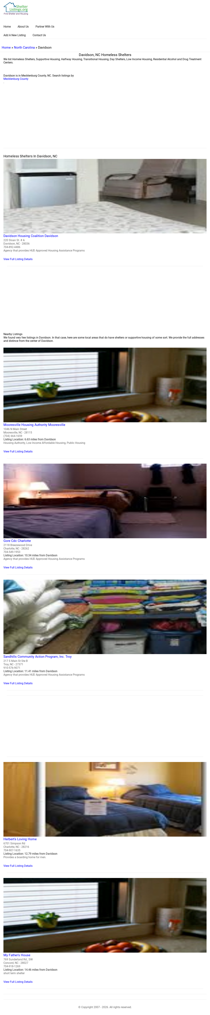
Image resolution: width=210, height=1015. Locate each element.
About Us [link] (23, 26)
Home (6, 47)
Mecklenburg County (15, 78)
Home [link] (7, 26)
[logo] (15, 8)
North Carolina (24, 47)
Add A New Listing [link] (14, 35)
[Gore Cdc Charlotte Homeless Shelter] (105, 516)
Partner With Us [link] (44, 26)
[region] (105, 119)
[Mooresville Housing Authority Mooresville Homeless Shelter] (105, 400)
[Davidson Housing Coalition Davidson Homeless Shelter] (105, 210)
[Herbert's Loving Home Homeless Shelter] (105, 814)
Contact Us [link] (39, 35)
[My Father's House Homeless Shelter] (105, 930)
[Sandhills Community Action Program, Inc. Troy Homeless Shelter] (105, 632)
